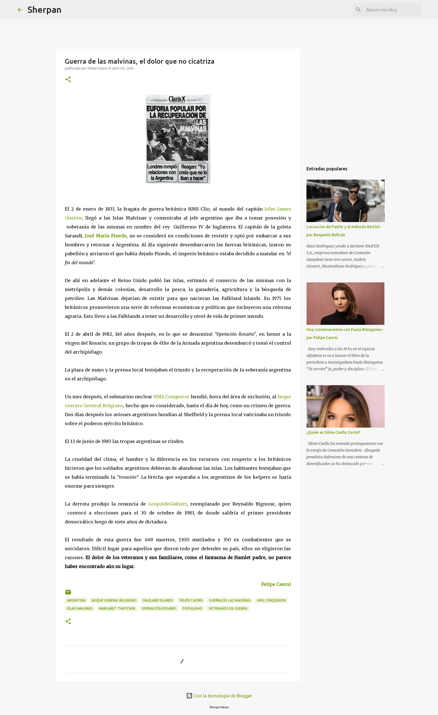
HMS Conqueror (171, 396)
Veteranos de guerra (228, 608)
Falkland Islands (158, 600)
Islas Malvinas (79, 608)
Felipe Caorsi (276, 584)
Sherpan (44, 9)
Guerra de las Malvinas (230, 600)
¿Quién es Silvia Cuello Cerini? (333, 432)
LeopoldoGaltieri (167, 504)
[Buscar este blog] (392, 9)
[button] (68, 80)
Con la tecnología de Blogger (219, 695)
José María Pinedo (106, 236)
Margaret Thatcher (117, 608)
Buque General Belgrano (114, 600)
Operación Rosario (159, 608)
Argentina (76, 600)
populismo (192, 608)
